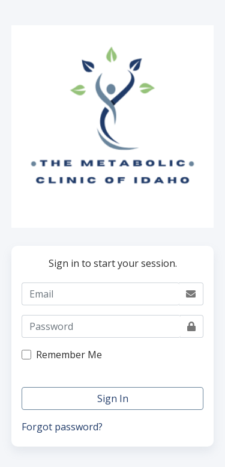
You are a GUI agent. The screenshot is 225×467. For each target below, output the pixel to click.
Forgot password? (62, 426)
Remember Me (69, 354)
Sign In (112, 398)
